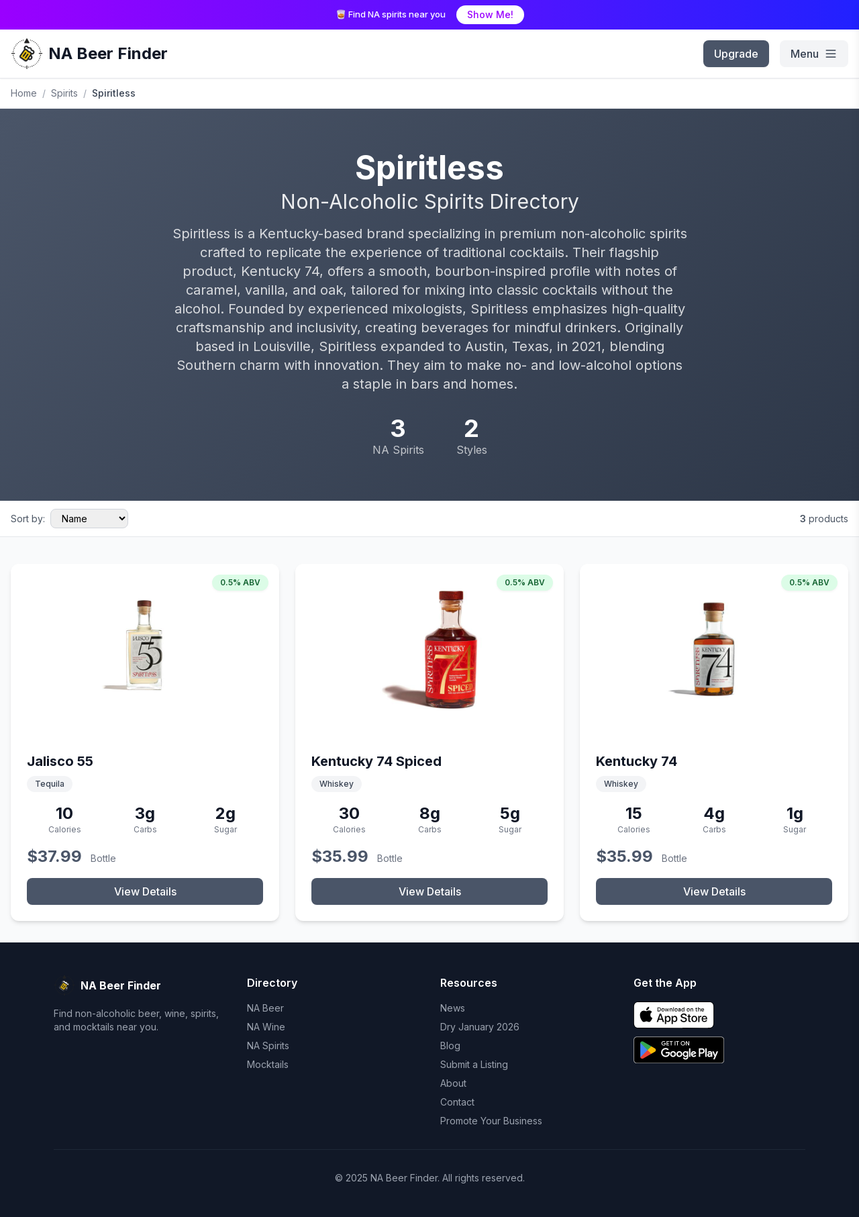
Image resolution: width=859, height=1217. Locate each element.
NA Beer (265, 1008)
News (452, 1008)
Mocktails (268, 1064)
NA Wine (266, 1026)
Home (24, 93)
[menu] (814, 53)
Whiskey (336, 784)
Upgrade (736, 53)
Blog (450, 1045)
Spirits (64, 93)
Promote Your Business (491, 1120)
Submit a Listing (474, 1064)
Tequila (49, 784)
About (453, 1083)
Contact (457, 1102)
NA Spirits (268, 1045)
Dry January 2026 (479, 1026)
